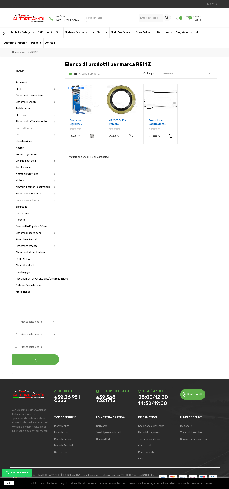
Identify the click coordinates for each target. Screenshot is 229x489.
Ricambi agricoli (25, 265)
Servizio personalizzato (193, 438)
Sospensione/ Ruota (27, 200)
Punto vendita (193, 394)
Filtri (18, 88)
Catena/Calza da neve (28, 285)
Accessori (21, 82)
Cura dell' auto (24, 128)
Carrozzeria (22, 213)
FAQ (140, 458)
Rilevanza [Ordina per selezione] (187, 74)
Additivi (20, 147)
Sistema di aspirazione (28, 232)
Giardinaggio (23, 272)
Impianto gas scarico (27, 154)
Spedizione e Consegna (151, 425)
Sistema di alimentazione (30, 252)
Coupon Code (103, 438)
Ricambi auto (61, 425)
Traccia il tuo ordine (191, 432)
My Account (187, 425)
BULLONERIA (23, 259)
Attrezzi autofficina (27, 173)
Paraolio (20, 219)
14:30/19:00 (152, 403)
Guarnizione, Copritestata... (157, 122)
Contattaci (144, 445)
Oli (17, 134)
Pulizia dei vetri (24, 108)
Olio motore (60, 451)
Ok (8, 483)
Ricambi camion (63, 438)
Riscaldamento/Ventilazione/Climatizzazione (36, 278)
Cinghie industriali (26, 160)
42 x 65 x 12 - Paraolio (117, 122)
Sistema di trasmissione (29, 95)
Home (20, 71)
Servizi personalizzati (108, 432)
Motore (20, 180)
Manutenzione (24, 141)
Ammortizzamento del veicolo (33, 187)
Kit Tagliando (23, 291)
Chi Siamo (101, 425)
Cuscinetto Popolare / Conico (32, 226)
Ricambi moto (62, 432)
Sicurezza (21, 206)
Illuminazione (23, 167)
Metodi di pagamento (150, 432)
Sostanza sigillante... (76, 122)
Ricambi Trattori (63, 445)
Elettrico (21, 115)
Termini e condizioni (149, 438)
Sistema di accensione (28, 193)
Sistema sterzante (27, 246)
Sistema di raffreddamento (31, 121)
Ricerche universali (26, 239)
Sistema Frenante (26, 102)
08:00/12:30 (153, 397)
